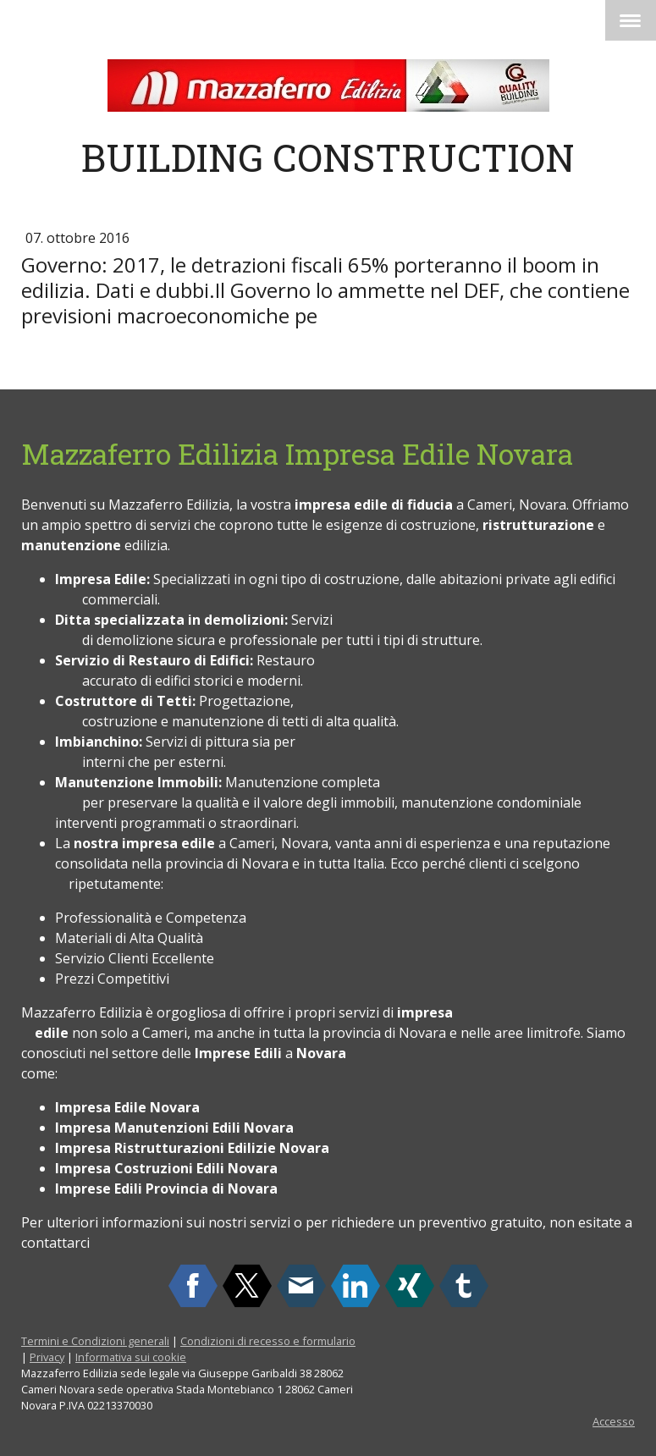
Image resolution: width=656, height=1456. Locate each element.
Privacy (47, 1357)
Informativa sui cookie (130, 1357)
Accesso (614, 1421)
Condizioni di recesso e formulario (268, 1340)
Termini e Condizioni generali (95, 1340)
